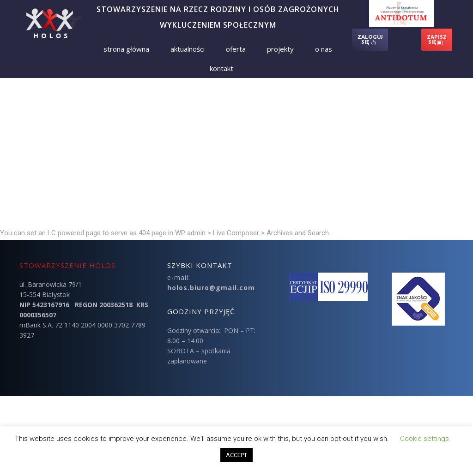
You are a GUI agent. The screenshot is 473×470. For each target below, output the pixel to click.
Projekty (280, 49)
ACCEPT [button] (236, 455)
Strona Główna (126, 49)
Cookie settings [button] (424, 438)
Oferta (236, 49)
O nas (323, 49)
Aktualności (187, 49)
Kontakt (221, 68)
